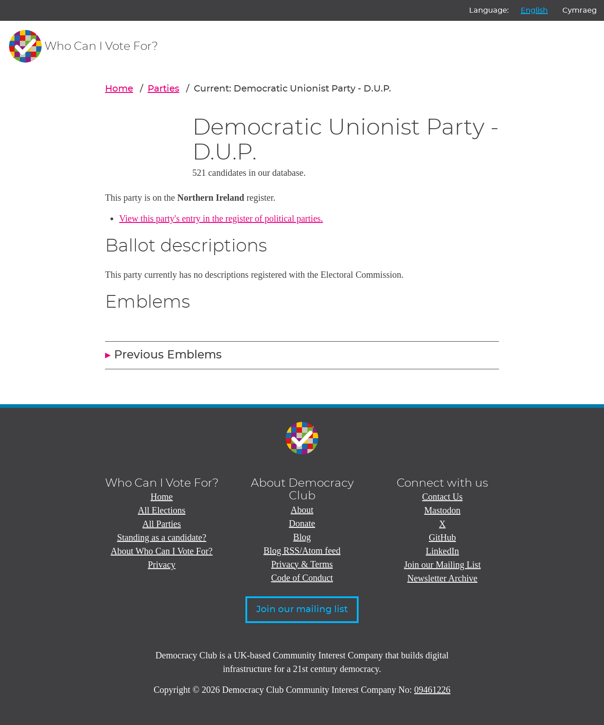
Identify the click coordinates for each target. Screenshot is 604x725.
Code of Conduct (302, 578)
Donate (302, 523)
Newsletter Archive (442, 578)
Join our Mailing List (442, 565)
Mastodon (442, 510)
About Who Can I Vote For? (162, 551)
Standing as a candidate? (161, 537)
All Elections (162, 510)
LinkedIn (442, 551)
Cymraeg (579, 10)
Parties (163, 88)
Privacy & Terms (302, 564)
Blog (302, 537)
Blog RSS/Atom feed (302, 551)
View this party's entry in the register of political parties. (221, 218)
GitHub (442, 537)
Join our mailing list (302, 609)
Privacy (161, 565)
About (302, 510)
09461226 (432, 690)
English (534, 10)
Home (119, 88)
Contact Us (442, 497)
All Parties (162, 524)
